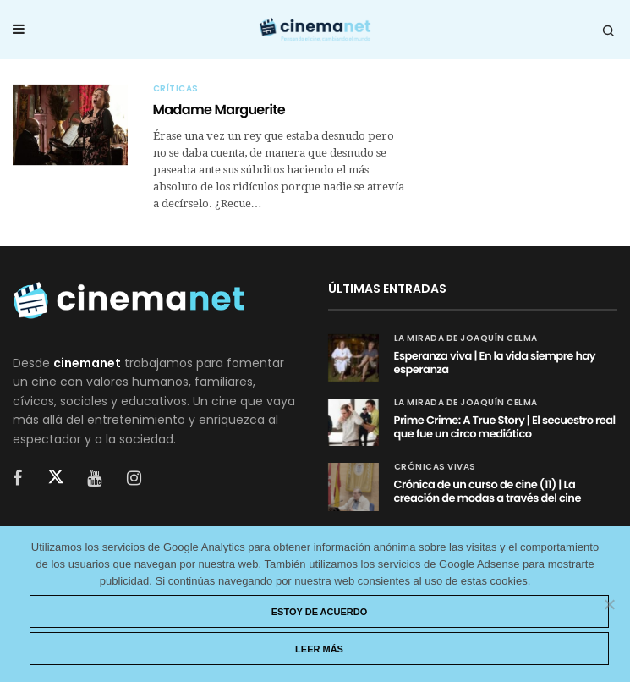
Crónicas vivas (435, 467)
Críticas (176, 89)
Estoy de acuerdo (319, 612)
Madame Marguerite (219, 109)
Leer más (319, 649)
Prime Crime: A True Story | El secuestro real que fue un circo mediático (505, 427)
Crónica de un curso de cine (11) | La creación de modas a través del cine (487, 491)
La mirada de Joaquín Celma (466, 338)
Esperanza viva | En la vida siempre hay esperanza (495, 362)
